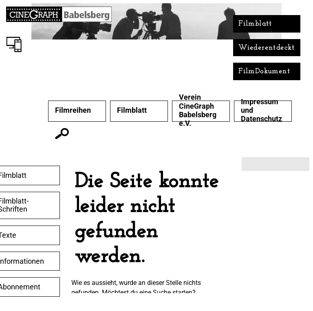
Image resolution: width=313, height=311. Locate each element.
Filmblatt (255, 23)
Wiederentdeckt (266, 47)
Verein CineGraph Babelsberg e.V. (197, 110)
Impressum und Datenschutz (261, 110)
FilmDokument (264, 71)
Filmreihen (73, 110)
